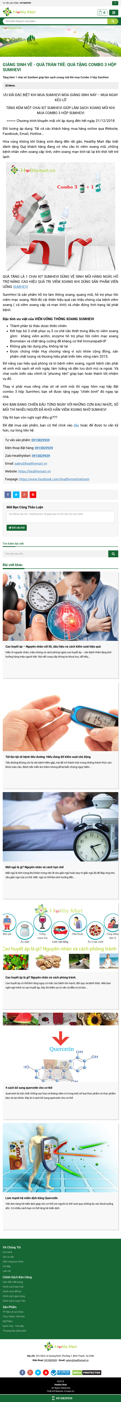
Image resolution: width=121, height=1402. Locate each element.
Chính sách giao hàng (14, 1296)
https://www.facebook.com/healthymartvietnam (54, 479)
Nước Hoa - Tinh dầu (13, 1326)
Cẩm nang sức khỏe (13, 1261)
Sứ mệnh (7, 1252)
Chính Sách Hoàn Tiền (14, 1301)
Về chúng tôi (12, 1247)
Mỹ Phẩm (8, 1321)
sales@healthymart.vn (31, 463)
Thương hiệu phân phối (14, 1330)
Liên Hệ (7, 1271)
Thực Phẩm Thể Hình (14, 1316)
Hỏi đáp (7, 1266)
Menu (10, 85)
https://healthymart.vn (34, 471)
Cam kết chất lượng (13, 1282)
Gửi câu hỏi (17, 527)
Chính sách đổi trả (12, 1291)
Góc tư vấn (8, 1256)
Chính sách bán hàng (17, 1277)
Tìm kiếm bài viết (13, 543)
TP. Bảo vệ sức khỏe (13, 1311)
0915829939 (25, 3)
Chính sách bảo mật (13, 1286)
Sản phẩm (10, 1307)
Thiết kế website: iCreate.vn (60, 1391)
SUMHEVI (20, 287)
